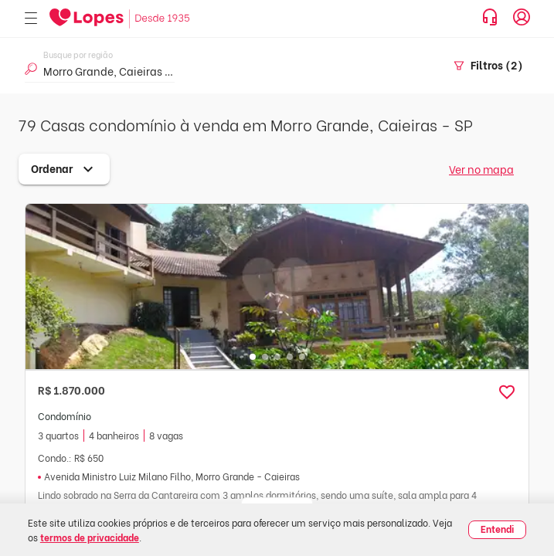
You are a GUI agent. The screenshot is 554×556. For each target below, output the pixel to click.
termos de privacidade (89, 537)
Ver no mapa (481, 169)
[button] (507, 392)
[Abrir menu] (31, 19)
